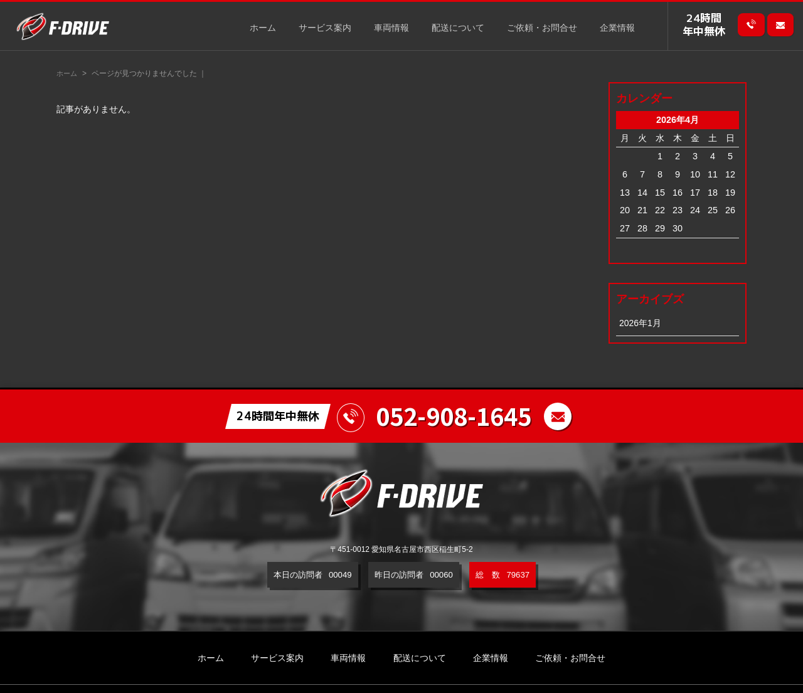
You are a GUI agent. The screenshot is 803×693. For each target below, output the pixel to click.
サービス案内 (325, 28)
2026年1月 (640, 323)
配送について (458, 28)
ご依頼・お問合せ (542, 28)
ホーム (263, 28)
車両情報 (391, 28)
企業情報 (617, 28)
